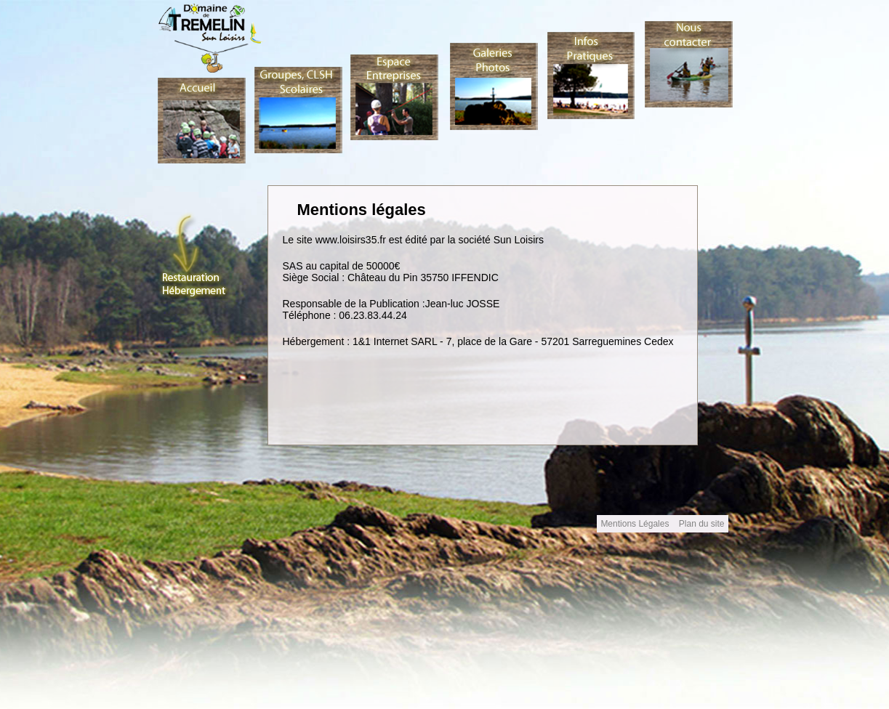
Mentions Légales (635, 524)
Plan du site (702, 524)
